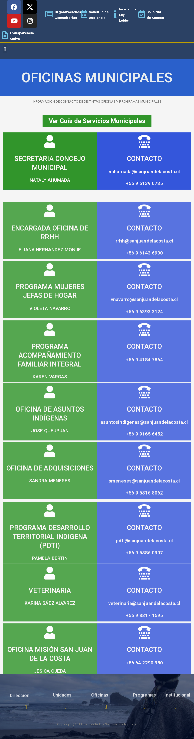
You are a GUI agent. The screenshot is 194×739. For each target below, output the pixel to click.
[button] (5, 49)
